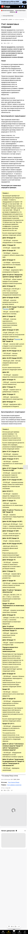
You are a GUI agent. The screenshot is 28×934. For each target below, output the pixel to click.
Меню (25, 932)
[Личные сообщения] (19, 6)
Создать (14, 931)
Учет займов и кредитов (18, 19)
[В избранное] (8, 43)
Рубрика (3, 785)
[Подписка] (8, 932)
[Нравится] (5, 43)
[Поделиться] (12, 43)
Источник (4, 782)
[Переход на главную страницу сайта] (5, 6)
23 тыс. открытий (5, 788)
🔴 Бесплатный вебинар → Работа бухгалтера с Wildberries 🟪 (13, 11)
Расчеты (6, 309)
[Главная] (3, 932)
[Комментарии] (1, 43)
